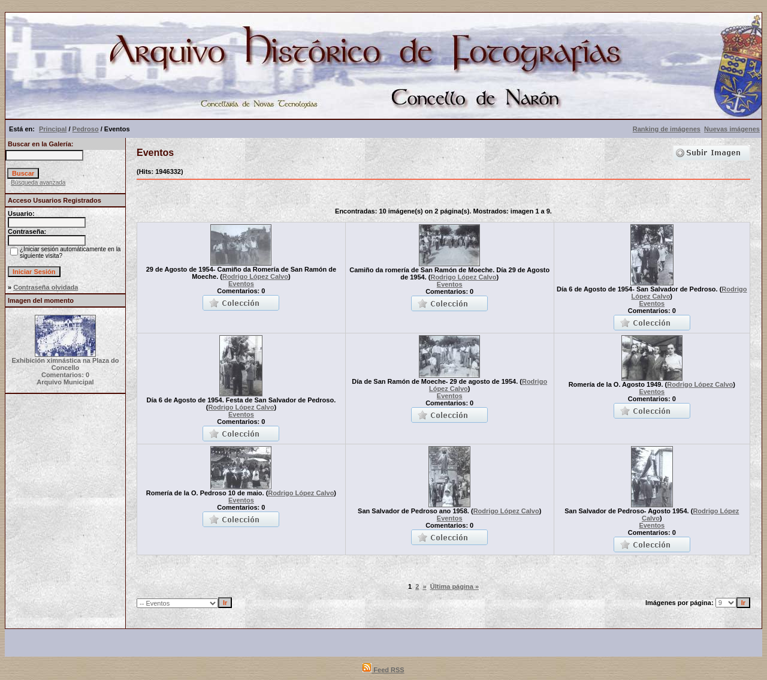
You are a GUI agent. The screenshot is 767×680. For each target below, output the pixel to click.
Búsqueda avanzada (38, 182)
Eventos (241, 283)
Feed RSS (383, 669)
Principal (53, 129)
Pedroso (86, 129)
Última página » (454, 586)
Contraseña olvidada (45, 287)
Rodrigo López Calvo (255, 276)
